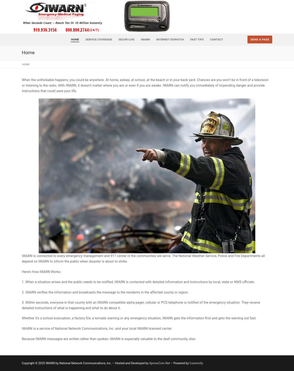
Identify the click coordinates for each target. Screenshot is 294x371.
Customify (196, 363)
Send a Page (259, 39)
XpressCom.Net (159, 363)
